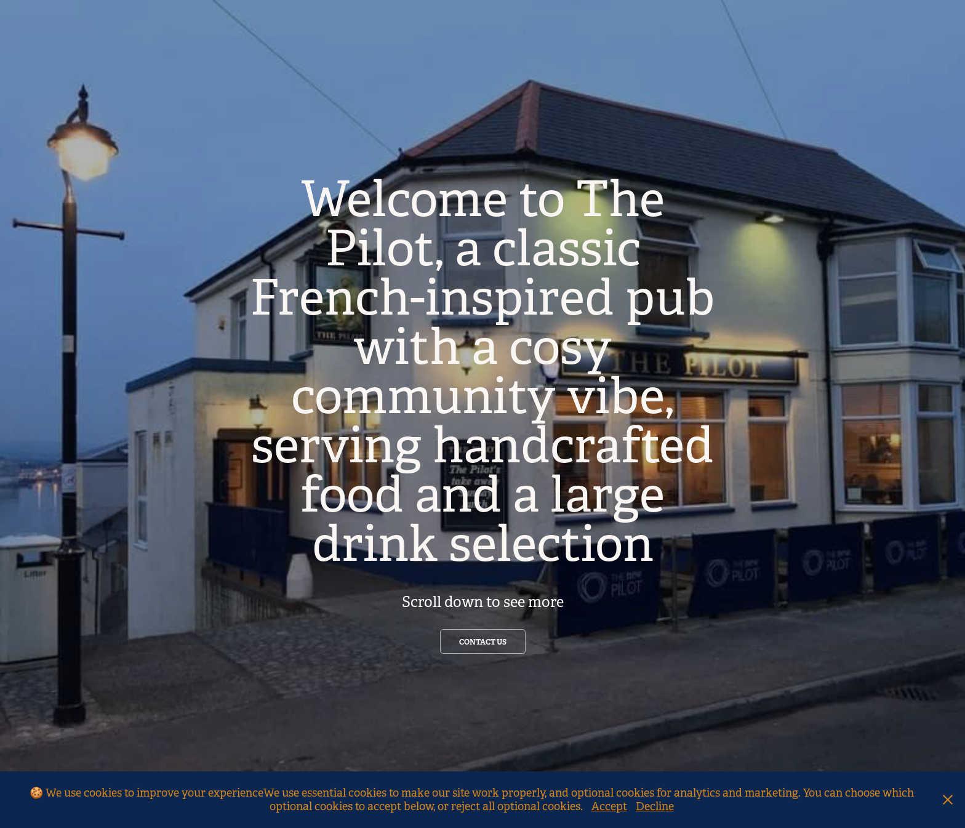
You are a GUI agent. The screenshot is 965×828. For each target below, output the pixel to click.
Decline (655, 806)
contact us (483, 642)
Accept (609, 806)
